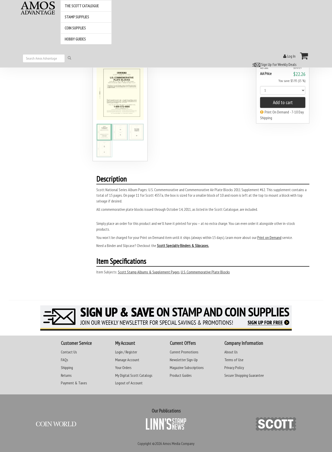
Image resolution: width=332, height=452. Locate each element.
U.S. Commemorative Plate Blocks (205, 271)
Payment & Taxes (74, 382)
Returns (66, 375)
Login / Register (126, 351)
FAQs (64, 359)
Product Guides (181, 375)
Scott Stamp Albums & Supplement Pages (149, 271)
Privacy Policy (234, 367)
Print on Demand (269, 237)
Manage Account (127, 359)
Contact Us (69, 351)
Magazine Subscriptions (187, 367)
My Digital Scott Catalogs (133, 375)
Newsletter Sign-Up (184, 359)
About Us (231, 351)
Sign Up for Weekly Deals (274, 64)
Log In (289, 56)
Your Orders (123, 367)
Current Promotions (184, 351)
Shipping (67, 367)
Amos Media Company (178, 443)
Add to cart (283, 102)
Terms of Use (233, 359)
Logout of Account (129, 382)
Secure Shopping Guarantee (244, 375)
